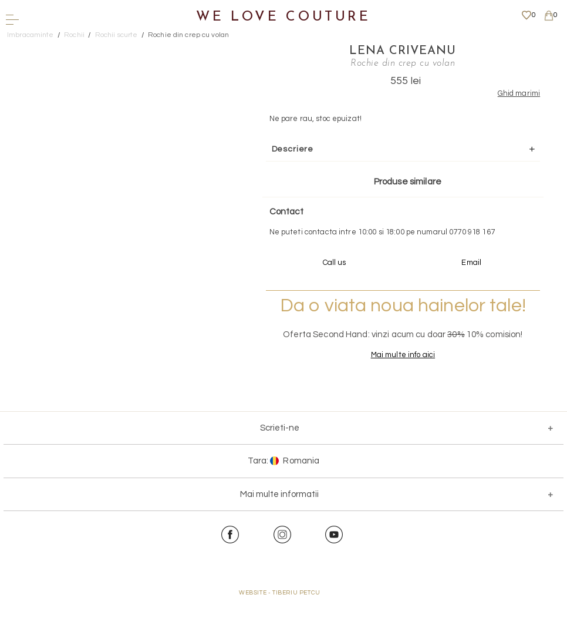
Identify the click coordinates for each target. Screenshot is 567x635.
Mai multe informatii (279, 530)
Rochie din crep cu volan (188, 35)
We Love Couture (283, 17)
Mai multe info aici (371, 391)
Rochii (74, 35)
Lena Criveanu (371, 50)
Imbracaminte (30, 35)
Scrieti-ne (279, 463)
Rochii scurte (116, 35)
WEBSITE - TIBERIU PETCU (279, 628)
